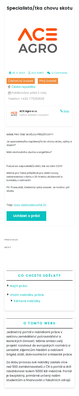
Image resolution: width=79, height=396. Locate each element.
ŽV (44, 205)
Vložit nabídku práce (27, 295)
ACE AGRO (37, 73)
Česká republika (23, 87)
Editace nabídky (27, 301)
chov (17, 205)
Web (66, 111)
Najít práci (19, 286)
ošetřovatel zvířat (31, 205)
